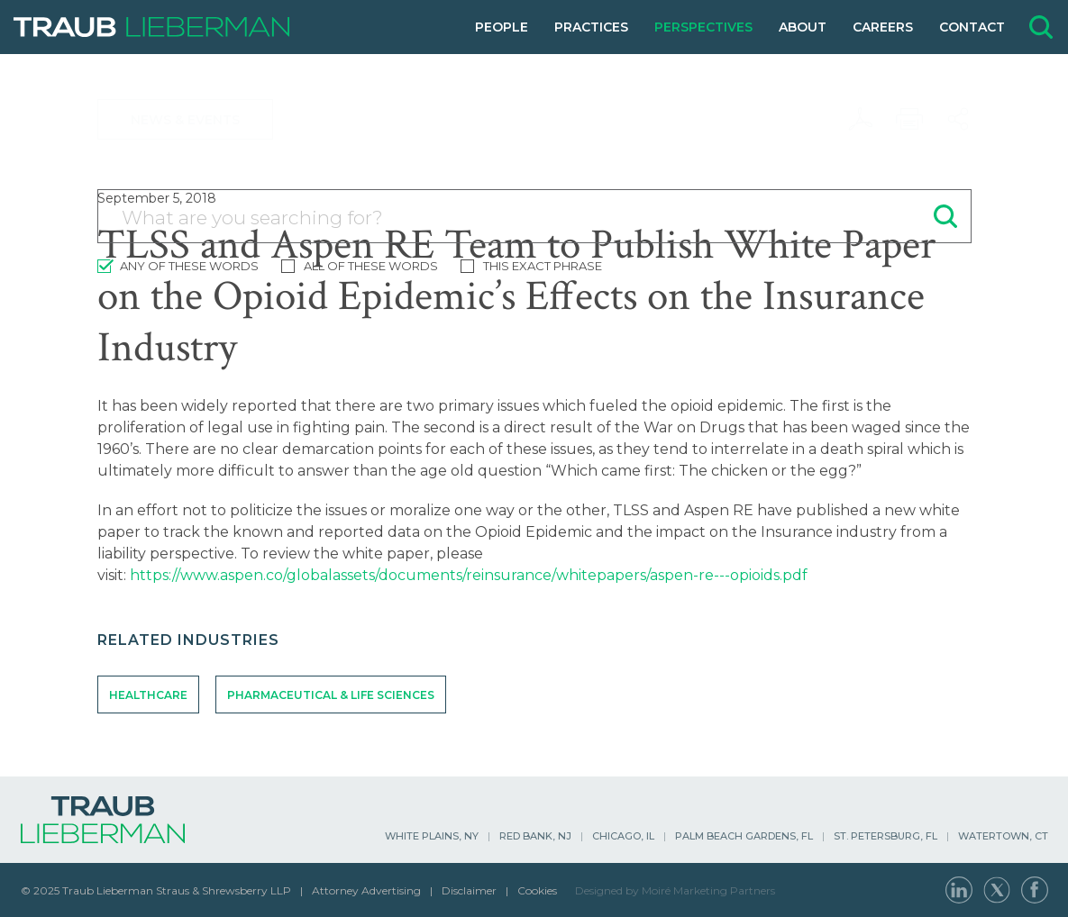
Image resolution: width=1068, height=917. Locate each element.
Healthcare (148, 695)
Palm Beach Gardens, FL (744, 836)
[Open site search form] (1040, 27)
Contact (972, 27)
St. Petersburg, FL (885, 836)
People (501, 27)
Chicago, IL (623, 836)
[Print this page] (909, 118)
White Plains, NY (432, 836)
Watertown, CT (1003, 836)
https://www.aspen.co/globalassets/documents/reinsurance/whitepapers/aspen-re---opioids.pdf (469, 575)
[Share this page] (958, 118)
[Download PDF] (860, 118)
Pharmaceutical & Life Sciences (330, 695)
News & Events (185, 120)
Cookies (537, 890)
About (802, 27)
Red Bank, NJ (535, 836)
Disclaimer (469, 890)
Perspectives (703, 27)
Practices (591, 27)
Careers (883, 27)
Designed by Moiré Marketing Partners (675, 890)
